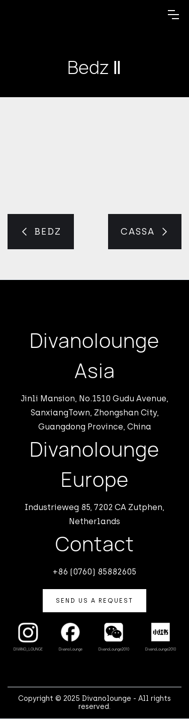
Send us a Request (94, 600)
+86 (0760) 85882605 (94, 572)
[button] (173, 14)
